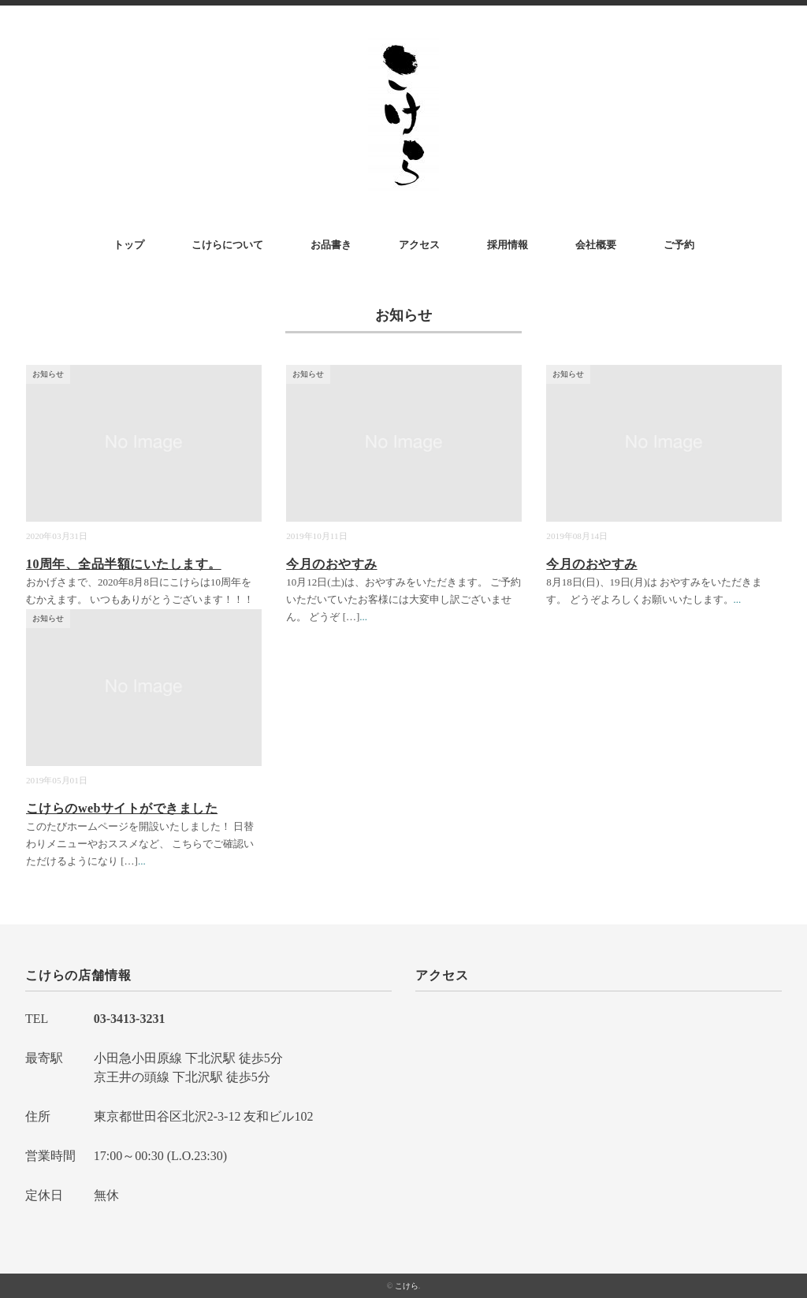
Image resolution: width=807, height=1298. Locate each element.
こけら (406, 1285)
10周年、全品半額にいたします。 (123, 564)
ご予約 (679, 245)
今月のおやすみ (331, 564)
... (363, 617)
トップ (128, 245)
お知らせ (48, 374)
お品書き (331, 245)
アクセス (419, 245)
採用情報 (507, 245)
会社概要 (595, 245)
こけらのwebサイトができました (122, 808)
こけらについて (227, 245)
